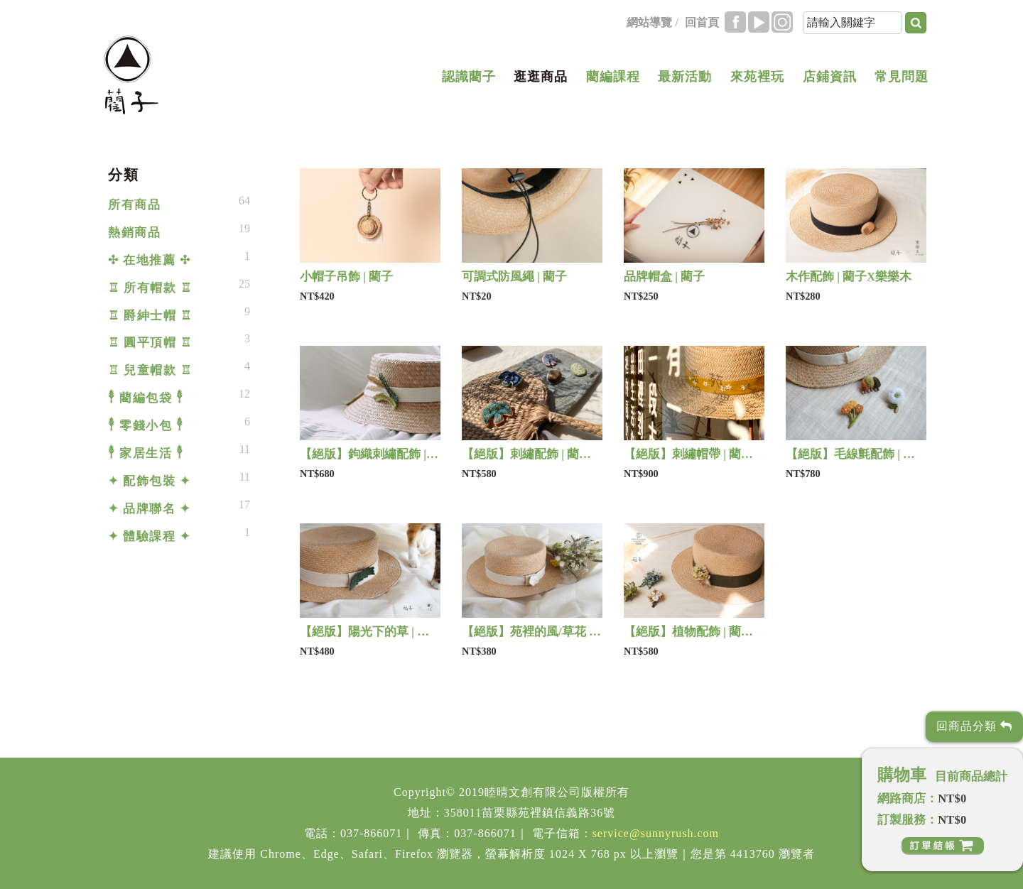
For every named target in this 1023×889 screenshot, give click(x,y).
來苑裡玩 (757, 77)
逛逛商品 (541, 77)
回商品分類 (974, 726)
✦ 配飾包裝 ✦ (149, 481)
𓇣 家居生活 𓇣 (145, 453)
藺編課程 (613, 77)
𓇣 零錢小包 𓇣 (145, 425)
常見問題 (902, 77)
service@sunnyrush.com (655, 833)
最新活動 (685, 77)
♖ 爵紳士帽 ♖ (150, 315)
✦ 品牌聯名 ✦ (149, 509)
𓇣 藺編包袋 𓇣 (145, 398)
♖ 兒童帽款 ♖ (150, 370)
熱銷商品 (134, 232)
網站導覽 (649, 22)
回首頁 (702, 22)
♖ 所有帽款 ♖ (150, 288)
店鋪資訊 (830, 77)
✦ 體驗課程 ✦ (149, 536)
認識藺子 (469, 77)
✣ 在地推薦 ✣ (149, 260)
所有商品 (134, 205)
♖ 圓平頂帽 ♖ (150, 342)
